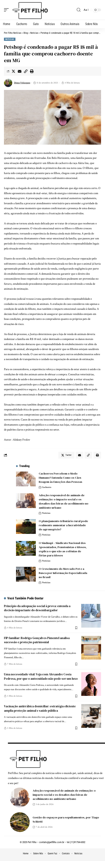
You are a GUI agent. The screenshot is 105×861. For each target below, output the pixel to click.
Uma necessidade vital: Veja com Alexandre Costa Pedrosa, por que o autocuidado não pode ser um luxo (41, 676)
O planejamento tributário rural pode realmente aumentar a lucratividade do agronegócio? (63, 525)
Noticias (9, 39)
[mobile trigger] (7, 10)
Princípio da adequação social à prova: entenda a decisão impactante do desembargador (37, 608)
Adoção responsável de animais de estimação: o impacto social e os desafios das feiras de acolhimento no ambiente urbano (63, 501)
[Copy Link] (25, 71)
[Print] (32, 71)
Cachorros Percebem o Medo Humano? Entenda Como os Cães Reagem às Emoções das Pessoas (60, 478)
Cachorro (46, 487)
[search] (78, 10)
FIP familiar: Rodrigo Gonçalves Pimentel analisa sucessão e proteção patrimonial (37, 640)
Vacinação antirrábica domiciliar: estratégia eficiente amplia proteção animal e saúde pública (40, 708)
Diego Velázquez (22, 82)
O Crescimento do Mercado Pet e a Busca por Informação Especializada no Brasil (63, 573)
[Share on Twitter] (13, 71)
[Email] (19, 71)
